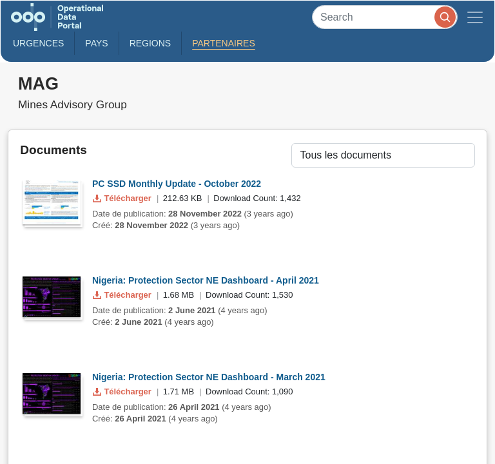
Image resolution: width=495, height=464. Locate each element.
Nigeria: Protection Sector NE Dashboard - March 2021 (208, 377)
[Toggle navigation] (475, 17)
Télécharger (123, 198)
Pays (96, 43)
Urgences (38, 43)
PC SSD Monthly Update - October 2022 (176, 184)
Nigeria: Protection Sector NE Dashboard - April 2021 (205, 280)
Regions (150, 43)
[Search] (385, 17)
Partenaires (223, 43)
